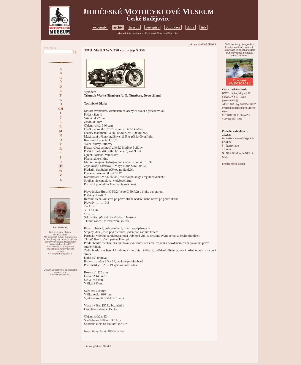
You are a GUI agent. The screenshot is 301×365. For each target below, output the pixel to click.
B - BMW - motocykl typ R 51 (238, 138)
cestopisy (152, 27)
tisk (203, 27)
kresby (134, 27)
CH (60, 108)
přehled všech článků (233, 163)
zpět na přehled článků (202, 44)
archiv (118, 27)
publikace (173, 27)
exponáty (100, 27)
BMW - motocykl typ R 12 (236, 93)
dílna (190, 27)
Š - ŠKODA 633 (230, 145)
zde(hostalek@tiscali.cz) (59, 273)
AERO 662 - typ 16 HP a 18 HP (239, 104)
